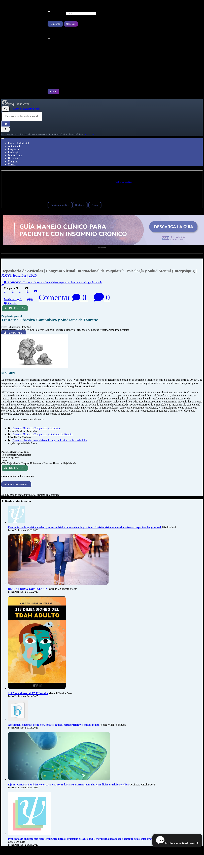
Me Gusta (13, 299)
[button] (27, 288)
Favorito (10, 303)
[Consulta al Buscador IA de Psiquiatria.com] (21, 116)
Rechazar (80, 205)
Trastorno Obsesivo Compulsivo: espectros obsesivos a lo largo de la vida (53, 282)
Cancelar (70, 24)
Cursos (11, 164)
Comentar (63, 297)
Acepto (94, 205)
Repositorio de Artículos (22, 271)
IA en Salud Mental (18, 143)
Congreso (13, 161)
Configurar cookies (60, 205)
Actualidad (14, 146)
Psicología (13, 152)
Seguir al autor (13, 332)
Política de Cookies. (123, 182)
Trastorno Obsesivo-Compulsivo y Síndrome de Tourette (42, 434)
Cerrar (53, 91)
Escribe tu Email (56, 13)
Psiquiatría (13, 149)
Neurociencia (15, 155)
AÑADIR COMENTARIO (16, 484)
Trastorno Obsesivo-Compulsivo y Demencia (36, 428)
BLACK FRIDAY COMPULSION (27, 588)
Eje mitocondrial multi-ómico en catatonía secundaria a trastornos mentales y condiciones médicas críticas (69, 784)
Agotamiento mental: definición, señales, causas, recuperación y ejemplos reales (53, 724)
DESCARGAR (14, 308)
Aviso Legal (89, 134)
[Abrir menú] (2, 138)
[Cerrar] (49, 11)
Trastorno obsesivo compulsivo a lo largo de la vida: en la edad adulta (49, 440)
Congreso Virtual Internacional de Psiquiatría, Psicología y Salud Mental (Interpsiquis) (121, 271)
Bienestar (13, 158)
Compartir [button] (12, 288)
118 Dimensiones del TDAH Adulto (28, 693)
